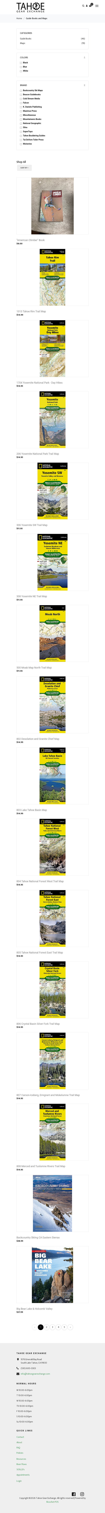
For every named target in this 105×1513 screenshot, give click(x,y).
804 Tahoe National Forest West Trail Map (40, 881)
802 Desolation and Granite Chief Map (38, 738)
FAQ (18, 1448)
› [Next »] (70, 1327)
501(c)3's (21, 1469)
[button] (86, 6)
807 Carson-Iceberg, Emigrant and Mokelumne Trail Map (48, 1095)
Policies (20, 1453)
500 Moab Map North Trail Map (34, 667)
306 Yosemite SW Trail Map (32, 525)
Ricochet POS (52, 1502)
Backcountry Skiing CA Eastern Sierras (38, 1237)
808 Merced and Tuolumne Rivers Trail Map (41, 1166)
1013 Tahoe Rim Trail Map (31, 311)
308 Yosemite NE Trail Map (32, 596)
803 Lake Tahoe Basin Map (32, 810)
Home (19, 18)
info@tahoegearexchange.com (35, 1374)
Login (19, 1481)
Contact (20, 1437)
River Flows (22, 1464)
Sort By (23, 167)
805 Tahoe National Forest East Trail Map (40, 952)
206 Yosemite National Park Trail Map (38, 453)
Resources (21, 1459)
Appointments (23, 1475)
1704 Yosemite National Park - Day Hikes (40, 382)
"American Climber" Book (31, 240)
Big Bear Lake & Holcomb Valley (34, 1308)
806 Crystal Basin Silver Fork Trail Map (38, 1023)
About (19, 1442)
